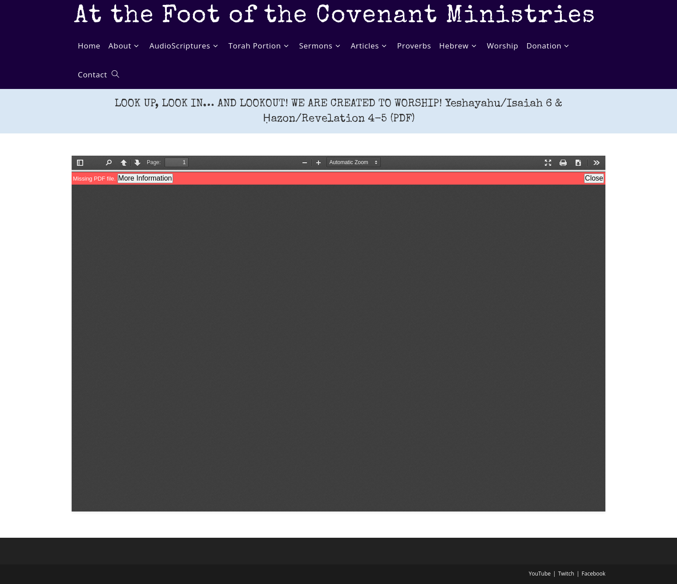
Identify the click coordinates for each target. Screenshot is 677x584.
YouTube (540, 573)
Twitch (566, 573)
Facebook (593, 573)
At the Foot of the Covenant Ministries (335, 16)
